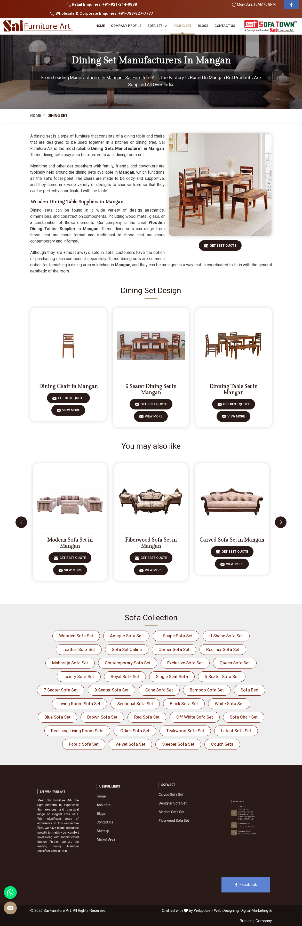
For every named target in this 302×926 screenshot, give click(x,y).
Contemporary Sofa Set (127, 662)
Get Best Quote (223, 247)
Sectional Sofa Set (135, 703)
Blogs (203, 26)
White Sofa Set (229, 703)
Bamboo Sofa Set (207, 690)
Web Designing (226, 910)
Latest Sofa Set (236, 730)
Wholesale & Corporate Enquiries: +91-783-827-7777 (101, 13)
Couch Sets (222, 744)
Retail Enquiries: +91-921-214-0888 (102, 4)
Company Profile (126, 26)
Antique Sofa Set (126, 635)
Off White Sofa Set (194, 717)
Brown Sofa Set (102, 717)
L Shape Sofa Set (176, 635)
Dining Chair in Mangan (68, 386)
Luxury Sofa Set (78, 676)
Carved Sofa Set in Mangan (232, 540)
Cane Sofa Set (159, 690)
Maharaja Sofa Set (70, 662)
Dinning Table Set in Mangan (233, 389)
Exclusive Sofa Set (185, 662)
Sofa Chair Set (244, 717)
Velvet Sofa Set (130, 744)
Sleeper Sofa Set (178, 744)
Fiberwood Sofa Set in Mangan (151, 543)
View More (71, 412)
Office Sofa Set (134, 730)
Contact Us (224, 26)
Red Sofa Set (147, 717)
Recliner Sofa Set (223, 649)
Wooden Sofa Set (76, 635)
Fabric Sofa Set (84, 744)
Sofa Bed (249, 690)
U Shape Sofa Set (226, 635)
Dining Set (182, 26)
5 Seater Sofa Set (222, 676)
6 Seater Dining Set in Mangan (151, 389)
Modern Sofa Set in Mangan (70, 543)
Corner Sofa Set (173, 649)
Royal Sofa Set (125, 676)
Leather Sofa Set (78, 649)
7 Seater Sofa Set (61, 690)
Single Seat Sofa (172, 676)
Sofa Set (157, 25)
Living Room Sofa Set (79, 703)
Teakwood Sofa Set (185, 730)
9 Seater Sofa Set (111, 690)
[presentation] (21, 522)
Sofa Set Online (127, 649)
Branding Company (256, 921)
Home (100, 26)
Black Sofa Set (184, 703)
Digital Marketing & (256, 910)
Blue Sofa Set (57, 717)
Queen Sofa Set (235, 662)
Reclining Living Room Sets (77, 730)
